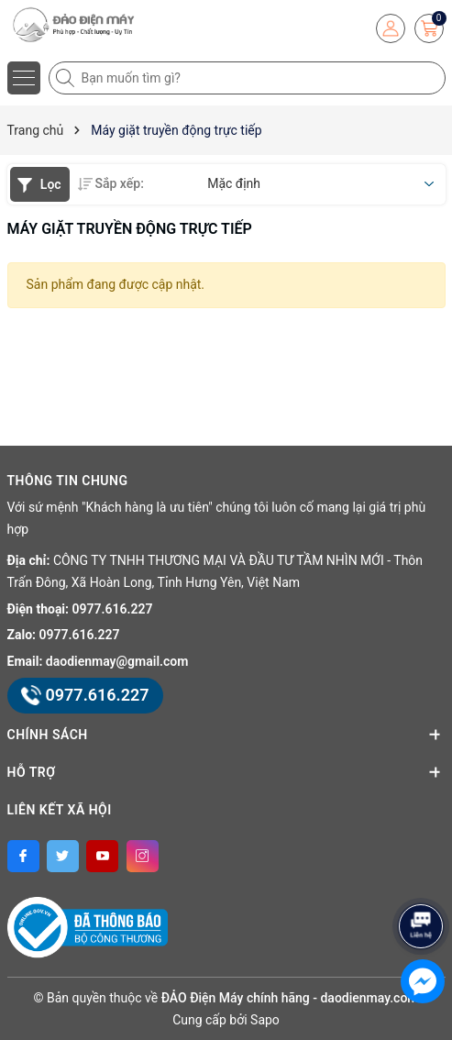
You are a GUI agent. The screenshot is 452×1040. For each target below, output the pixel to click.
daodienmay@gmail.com (117, 661)
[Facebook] (23, 856)
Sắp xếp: (111, 183)
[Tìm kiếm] (67, 77)
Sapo (265, 1019)
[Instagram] (143, 856)
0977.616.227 (112, 609)
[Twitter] (63, 856)
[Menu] (23, 77)
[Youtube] (102, 856)
